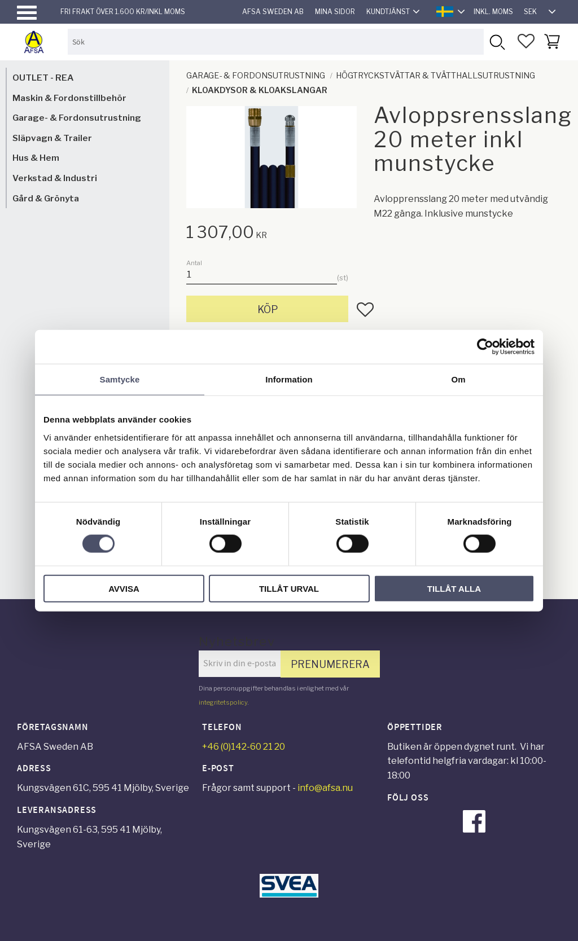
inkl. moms (493, 11)
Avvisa (123, 588)
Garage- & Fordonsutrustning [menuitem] (76, 117)
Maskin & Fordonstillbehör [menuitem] (69, 98)
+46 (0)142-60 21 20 (243, 746)
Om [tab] (458, 379)
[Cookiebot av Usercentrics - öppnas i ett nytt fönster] (485, 346)
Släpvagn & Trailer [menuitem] (52, 138)
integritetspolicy (223, 702)
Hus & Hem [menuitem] (35, 157)
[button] (27, 13)
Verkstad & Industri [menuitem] (54, 178)
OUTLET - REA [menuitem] (42, 77)
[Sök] (496, 41)
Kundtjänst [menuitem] (388, 11)
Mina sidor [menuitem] (335, 11)
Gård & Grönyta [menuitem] (45, 198)
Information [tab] (289, 379)
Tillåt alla (454, 588)
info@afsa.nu (325, 787)
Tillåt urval (289, 588)
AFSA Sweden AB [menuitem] (273, 11)
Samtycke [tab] (120, 379)
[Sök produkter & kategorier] (276, 41)
